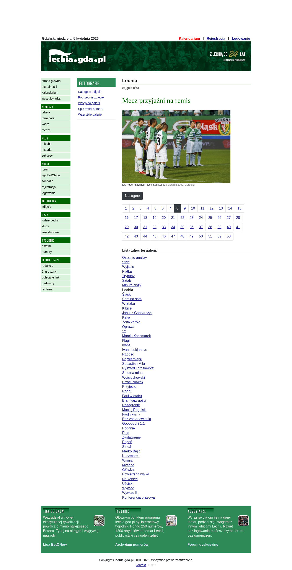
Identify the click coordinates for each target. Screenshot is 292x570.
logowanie (48, 193)
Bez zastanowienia (136, 419)
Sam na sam (132, 299)
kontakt (141, 565)
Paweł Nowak (132, 382)
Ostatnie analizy (134, 257)
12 (212, 208)
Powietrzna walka (135, 474)
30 (136, 227)
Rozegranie (131, 405)
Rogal (126, 391)
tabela (46, 112)
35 (182, 227)
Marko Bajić (131, 451)
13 (221, 208)
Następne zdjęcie (89, 91)
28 (238, 217)
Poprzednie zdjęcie (91, 97)
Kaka (126, 317)
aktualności (49, 86)
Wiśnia (127, 460)
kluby (45, 226)
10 (193, 208)
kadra (45, 124)
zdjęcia (46, 206)
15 (239, 208)
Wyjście (128, 267)
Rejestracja (216, 38)
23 (192, 217)
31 (145, 227)
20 (164, 217)
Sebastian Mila (133, 363)
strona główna (51, 81)
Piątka (127, 271)
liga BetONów (51, 175)
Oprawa (128, 327)
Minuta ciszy (131, 285)
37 (201, 227)
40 (229, 227)
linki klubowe (50, 232)
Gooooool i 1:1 (133, 423)
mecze (46, 130)
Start (125, 262)
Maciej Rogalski (134, 410)
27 (229, 217)
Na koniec (129, 479)
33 (164, 227)
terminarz (48, 118)
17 (136, 217)
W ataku (128, 303)
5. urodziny (49, 271)
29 (127, 227)
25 (210, 217)
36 (192, 227)
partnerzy (48, 283)
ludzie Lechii (50, 220)
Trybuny (128, 276)
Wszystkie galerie (90, 114)
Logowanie (241, 38)
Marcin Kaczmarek (136, 336)
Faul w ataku (132, 396)
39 (219, 227)
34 (173, 227)
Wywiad (128, 488)
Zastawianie (131, 437)
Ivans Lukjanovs (134, 350)
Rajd (125, 433)
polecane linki (51, 277)
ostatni (46, 246)
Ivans (126, 345)
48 (182, 236)
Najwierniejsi (132, 359)
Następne (132, 196)
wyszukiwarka (51, 98)
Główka (128, 470)
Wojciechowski (133, 377)
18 (145, 217)
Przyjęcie (129, 386)
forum (46, 169)
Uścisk (127, 483)
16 (127, 217)
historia (47, 149)
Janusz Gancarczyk (137, 313)
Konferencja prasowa (138, 497)
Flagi (126, 340)
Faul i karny (131, 414)
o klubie (47, 144)
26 (219, 217)
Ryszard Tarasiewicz (138, 368)
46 (164, 236)
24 (201, 217)
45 (155, 236)
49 (192, 236)
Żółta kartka (131, 322)
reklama (47, 289)
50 (201, 236)
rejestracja (49, 187)
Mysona (128, 465)
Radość (128, 354)
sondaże (47, 181)
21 (173, 217)
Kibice (127, 308)
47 (173, 236)
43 (136, 236)
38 (210, 227)
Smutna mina (132, 373)
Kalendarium (189, 38)
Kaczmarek (130, 456)
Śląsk (126, 294)
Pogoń (127, 442)
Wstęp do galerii (89, 103)
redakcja (47, 265)
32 (155, 227)
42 (127, 236)
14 (230, 208)
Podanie (128, 428)
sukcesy (47, 155)
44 (145, 236)
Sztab (126, 280)
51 (210, 236)
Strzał (126, 447)
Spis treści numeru (90, 109)
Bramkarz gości (134, 400)
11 (202, 208)
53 (229, 236)
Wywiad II (129, 493)
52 (219, 236)
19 (155, 217)
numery (47, 252)
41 (238, 227)
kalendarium (50, 92)
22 (182, 217)
